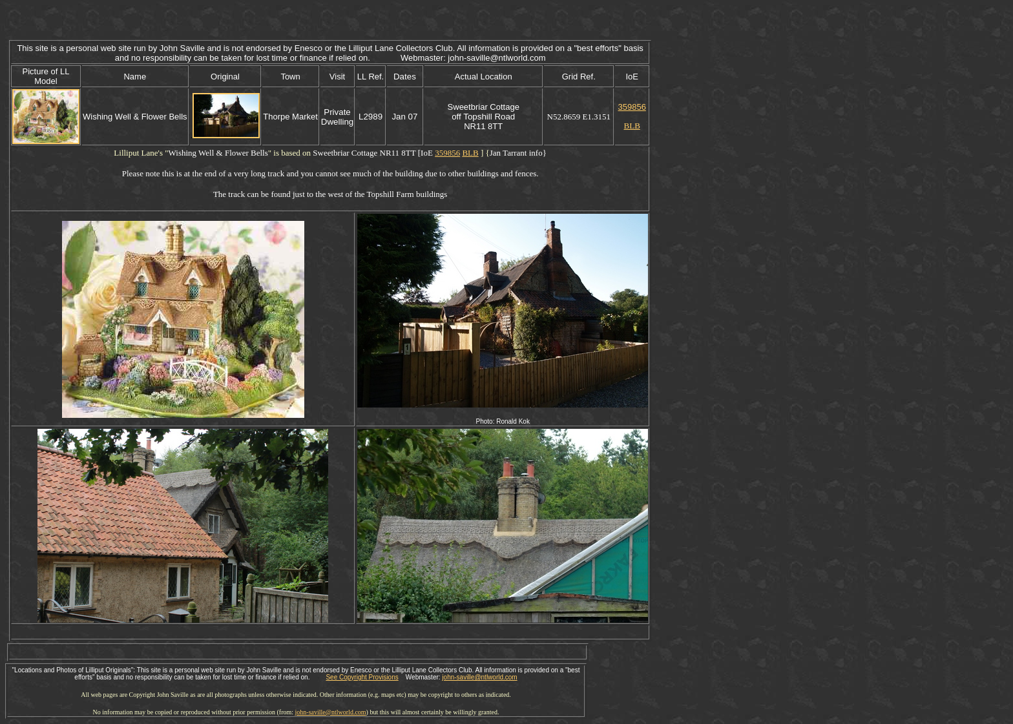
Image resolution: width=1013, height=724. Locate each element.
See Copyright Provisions (362, 677)
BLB (632, 125)
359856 (631, 107)
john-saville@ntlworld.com (479, 677)
